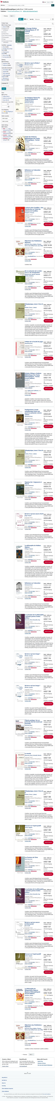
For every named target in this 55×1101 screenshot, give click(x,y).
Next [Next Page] (12, 16)
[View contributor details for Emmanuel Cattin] (29, 485)
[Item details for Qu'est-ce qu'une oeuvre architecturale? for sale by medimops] (20, 929)
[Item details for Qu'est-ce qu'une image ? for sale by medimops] (20, 660)
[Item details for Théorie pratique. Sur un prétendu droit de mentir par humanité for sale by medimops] (20, 727)
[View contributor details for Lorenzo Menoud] (29, 64)
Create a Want (5, 1066)
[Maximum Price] (4, 107)
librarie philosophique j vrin (15, 11)
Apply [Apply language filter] (4, 88)
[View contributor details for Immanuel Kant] (28, 725)
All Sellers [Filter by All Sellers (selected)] (5, 126)
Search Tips (40, 1061)
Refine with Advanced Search (30, 11)
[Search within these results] (34, 24)
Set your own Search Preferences (45, 1065)
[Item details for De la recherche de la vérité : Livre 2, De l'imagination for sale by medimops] (20, 276)
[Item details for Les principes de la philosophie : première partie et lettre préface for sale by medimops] (20, 621)
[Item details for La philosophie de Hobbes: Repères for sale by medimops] (20, 552)
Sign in (48, 2)
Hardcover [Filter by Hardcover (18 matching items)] (6, 63)
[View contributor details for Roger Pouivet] (28, 515)
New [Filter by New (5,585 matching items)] (5, 47)
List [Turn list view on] (20, 19)
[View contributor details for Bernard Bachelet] (29, 102)
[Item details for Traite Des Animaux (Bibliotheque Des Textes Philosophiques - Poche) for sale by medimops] (20, 143)
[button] (53, 24)
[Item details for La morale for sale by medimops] (20, 760)
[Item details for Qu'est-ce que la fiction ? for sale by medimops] (20, 69)
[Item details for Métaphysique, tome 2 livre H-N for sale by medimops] (20, 310)
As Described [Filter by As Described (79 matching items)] (6, 57)
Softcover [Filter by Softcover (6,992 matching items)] (6, 65)
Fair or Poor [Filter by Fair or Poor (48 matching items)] (6, 55)
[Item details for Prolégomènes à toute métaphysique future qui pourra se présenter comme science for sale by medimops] (20, 416)
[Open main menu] (3, 5)
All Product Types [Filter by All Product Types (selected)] (6, 25)
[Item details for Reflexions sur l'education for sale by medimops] (20, 176)
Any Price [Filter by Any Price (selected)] (5, 94)
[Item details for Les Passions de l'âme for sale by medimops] (20, 864)
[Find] (52, 5)
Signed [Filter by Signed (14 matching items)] (5, 71)
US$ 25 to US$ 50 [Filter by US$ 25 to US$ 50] (6, 98)
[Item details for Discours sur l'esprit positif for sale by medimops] (20, 832)
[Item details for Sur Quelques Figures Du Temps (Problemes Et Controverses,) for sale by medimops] (20, 104)
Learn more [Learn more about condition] (9, 45)
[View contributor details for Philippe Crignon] (29, 548)
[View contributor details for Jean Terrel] (29, 245)
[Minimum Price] (4, 104)
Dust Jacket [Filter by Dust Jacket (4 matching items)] (6, 73)
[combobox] (29, 5)
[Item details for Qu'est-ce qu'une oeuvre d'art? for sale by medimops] (20, 520)
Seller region (5, 118)
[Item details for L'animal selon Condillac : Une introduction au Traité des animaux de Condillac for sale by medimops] (20, 214)
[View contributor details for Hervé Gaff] (27, 925)
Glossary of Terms (42, 1063)
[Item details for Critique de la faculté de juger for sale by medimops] (20, 348)
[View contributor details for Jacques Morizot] (29, 655)
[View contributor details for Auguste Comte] (28, 827)
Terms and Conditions (46, 1094)
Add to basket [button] (48, 46)
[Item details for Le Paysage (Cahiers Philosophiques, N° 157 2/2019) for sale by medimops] (20, 35)
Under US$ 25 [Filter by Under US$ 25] (6, 96)
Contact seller (28, 47)
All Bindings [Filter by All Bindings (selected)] (5, 61)
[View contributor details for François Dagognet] (29, 212)
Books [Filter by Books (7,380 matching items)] (5, 26)
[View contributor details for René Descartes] (29, 244)
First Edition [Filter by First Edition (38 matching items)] (6, 69)
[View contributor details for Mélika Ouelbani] (29, 995)
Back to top (27, 1073)
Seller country (5, 121)
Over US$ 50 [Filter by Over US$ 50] (5, 100)
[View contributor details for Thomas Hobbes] (37, 244)
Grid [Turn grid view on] (26, 19)
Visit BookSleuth (23, 1066)
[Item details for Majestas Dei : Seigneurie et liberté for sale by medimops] (20, 488)
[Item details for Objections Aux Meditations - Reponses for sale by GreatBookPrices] (20, 247)
